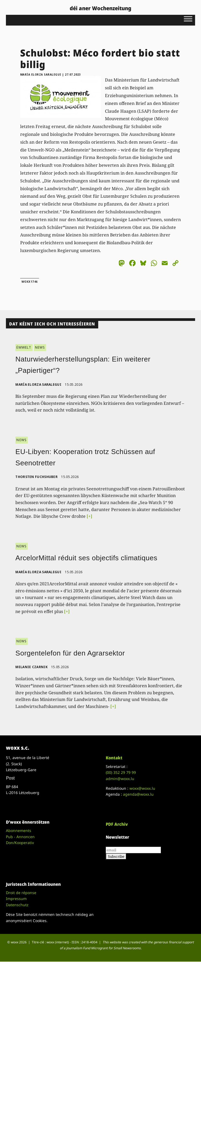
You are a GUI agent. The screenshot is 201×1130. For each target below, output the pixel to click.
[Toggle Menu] (188, 18)
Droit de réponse (21, 892)
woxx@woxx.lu (142, 788)
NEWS (40, 347)
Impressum (16, 898)
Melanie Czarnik (31, 667)
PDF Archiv (117, 824)
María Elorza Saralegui (40, 74)
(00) (121, 772)
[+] (89, 516)
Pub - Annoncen (20, 836)
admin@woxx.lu (120, 778)
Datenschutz (17, 904)
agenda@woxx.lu (138, 794)
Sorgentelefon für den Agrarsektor (70, 653)
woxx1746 (30, 282)
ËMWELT (23, 347)
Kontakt (114, 758)
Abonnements (18, 830)
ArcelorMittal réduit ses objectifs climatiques (86, 558)
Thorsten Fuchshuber (36, 476)
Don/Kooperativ (20, 842)
